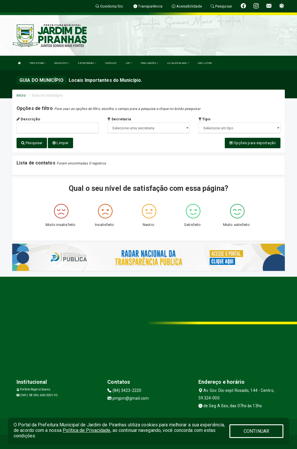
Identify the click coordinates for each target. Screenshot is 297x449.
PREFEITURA (38, 63)
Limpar (60, 143)
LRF (129, 63)
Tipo (204, 119)
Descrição (28, 119)
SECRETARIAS (87, 63)
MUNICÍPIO (61, 63)
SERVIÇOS (111, 63)
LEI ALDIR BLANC (178, 63)
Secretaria (119, 119)
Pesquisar (31, 143)
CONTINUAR (256, 431)
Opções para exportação (252, 143)
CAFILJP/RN (205, 63)
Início (21, 95)
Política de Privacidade (86, 430)
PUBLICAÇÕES (149, 63)
